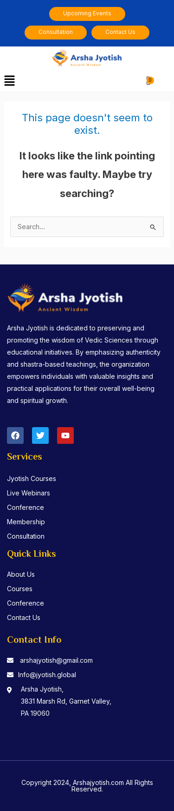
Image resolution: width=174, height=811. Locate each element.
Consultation (26, 536)
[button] (9, 81)
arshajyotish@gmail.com (56, 660)
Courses (19, 589)
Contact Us (23, 617)
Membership (26, 522)
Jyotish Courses (31, 478)
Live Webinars (28, 493)
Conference (25, 507)
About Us (21, 574)
